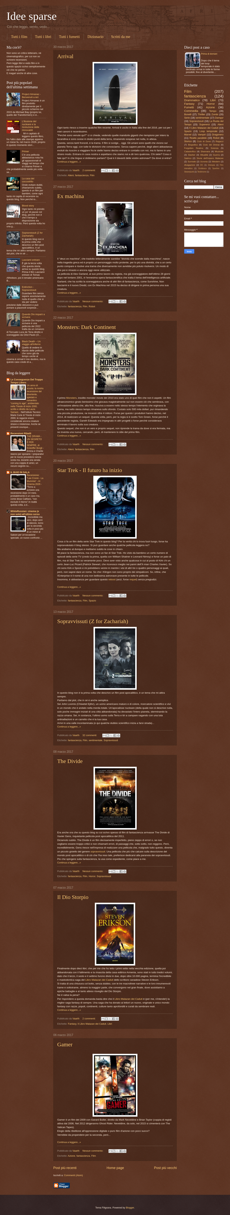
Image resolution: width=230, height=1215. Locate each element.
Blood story (28, 205)
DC (201, 165)
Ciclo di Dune (204, 141)
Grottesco (202, 168)
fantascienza (81, 175)
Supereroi (204, 124)
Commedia (191, 110)
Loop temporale (208, 131)
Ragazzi (219, 141)
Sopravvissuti (111, 740)
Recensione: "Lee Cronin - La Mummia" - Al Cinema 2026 (35, 479)
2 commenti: (89, 170)
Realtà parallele (198, 138)
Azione (71, 1155)
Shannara (205, 151)
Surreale (192, 161)
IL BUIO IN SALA (20, 472)
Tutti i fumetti (69, 37)
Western (216, 161)
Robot (92, 306)
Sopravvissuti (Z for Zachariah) (92, 621)
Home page (115, 1168)
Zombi (214, 114)
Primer (25, 151)
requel (133, 579)
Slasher (191, 155)
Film (92, 175)
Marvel (187, 134)
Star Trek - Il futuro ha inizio (89, 470)
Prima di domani (209, 54)
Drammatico (192, 100)
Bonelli (187, 114)
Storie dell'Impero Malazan (210, 158)
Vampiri (202, 134)
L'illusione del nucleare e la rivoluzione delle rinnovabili (30, 125)
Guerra (216, 155)
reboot (112, 579)
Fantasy (72, 1023)
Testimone (201, 172)
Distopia (211, 165)
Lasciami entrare (31, 259)
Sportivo (216, 168)
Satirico (187, 158)
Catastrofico (190, 151)
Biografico (193, 145)
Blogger (130, 1207)
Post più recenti (64, 1168)
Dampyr (219, 117)
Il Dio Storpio (72, 897)
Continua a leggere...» (69, 161)
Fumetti (189, 107)
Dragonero (217, 134)
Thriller (201, 114)
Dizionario (96, 37)
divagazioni (189, 165)
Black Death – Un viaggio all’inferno (31, 343)
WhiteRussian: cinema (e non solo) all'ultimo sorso (25, 513)
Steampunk (189, 172)
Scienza (214, 148)
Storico (188, 141)
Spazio (92, 600)
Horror (92, 876)
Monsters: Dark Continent (86, 327)
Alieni (71, 175)
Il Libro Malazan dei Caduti (92, 1023)
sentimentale (95, 740)
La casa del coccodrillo (28, 180)
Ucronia (204, 161)
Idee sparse (32, 16)
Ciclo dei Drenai (211, 145)
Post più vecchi (165, 1168)
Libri (110, 1023)
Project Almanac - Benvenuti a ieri (31, 95)
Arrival (65, 56)
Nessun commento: (93, 301)
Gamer (65, 1044)
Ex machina (70, 196)
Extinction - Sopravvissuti (29, 288)
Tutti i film (19, 37)
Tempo (212, 111)
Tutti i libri (43, 37)
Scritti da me (120, 37)
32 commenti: (90, 735)
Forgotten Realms (193, 148)
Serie (187, 117)
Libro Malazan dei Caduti (99, 979)
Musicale (219, 151)
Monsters (71, 397)
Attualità (204, 155)
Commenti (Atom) (73, 1175)
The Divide (70, 761)
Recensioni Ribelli (20, 433)
